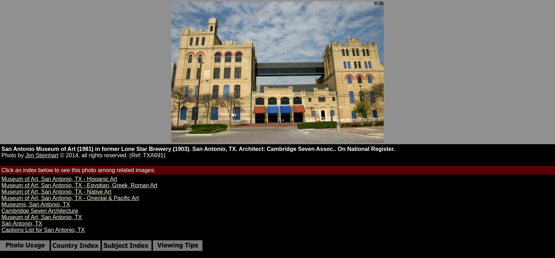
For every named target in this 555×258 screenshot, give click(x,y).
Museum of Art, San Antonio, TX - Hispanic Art (59, 179)
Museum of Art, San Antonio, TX (41, 217)
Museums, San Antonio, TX (35, 204)
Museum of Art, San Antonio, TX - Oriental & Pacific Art (70, 198)
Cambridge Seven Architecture (39, 211)
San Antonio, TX (21, 224)
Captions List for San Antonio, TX (43, 230)
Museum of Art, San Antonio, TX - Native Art (56, 192)
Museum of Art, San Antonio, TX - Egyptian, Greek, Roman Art (79, 185)
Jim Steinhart (41, 155)
